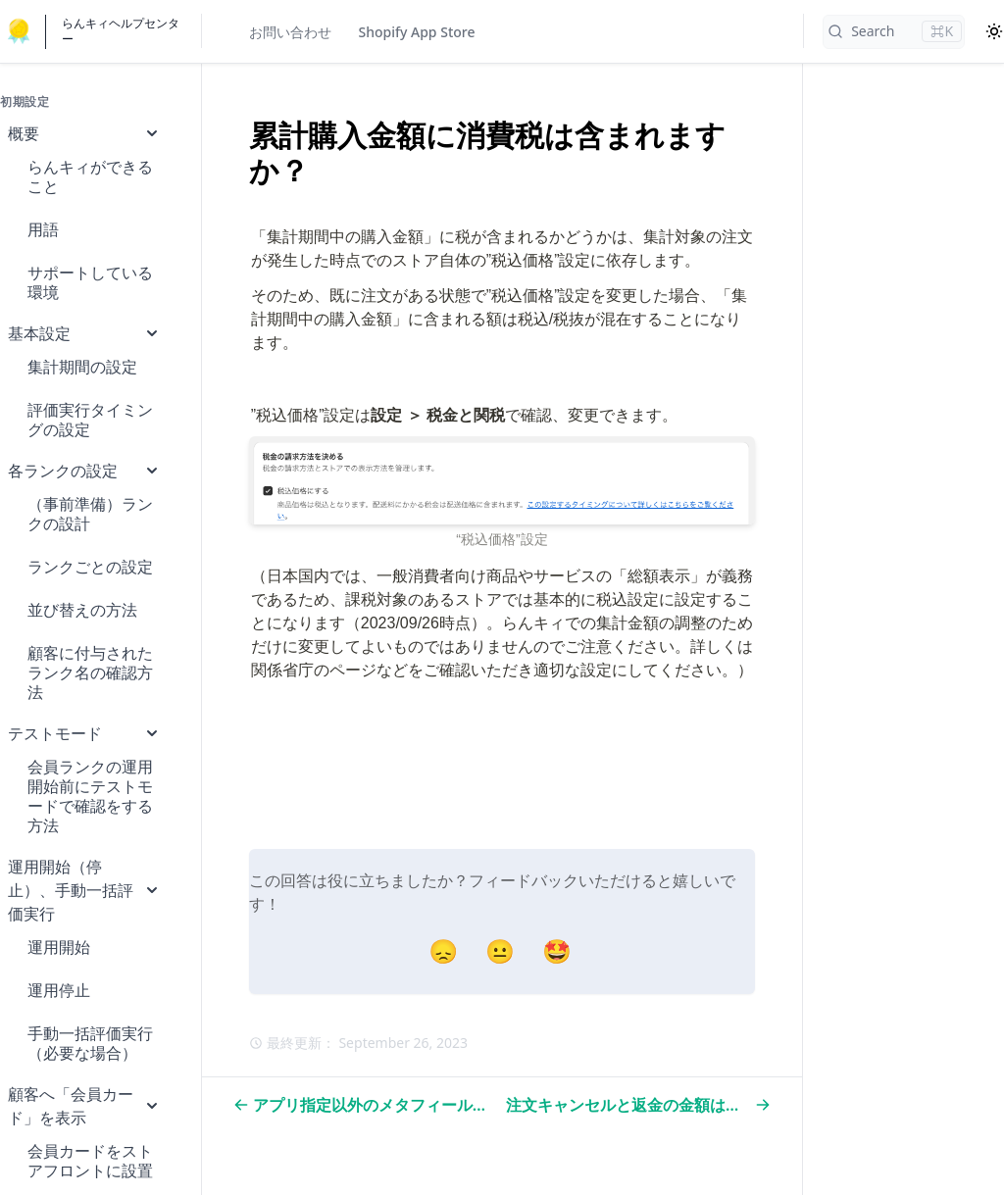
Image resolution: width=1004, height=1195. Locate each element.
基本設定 (85, 333)
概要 (85, 133)
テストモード (85, 733)
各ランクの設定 (85, 470)
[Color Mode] (994, 31)
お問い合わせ (290, 32)
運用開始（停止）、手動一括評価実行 (85, 890)
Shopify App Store (417, 32)
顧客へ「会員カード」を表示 (85, 1105)
